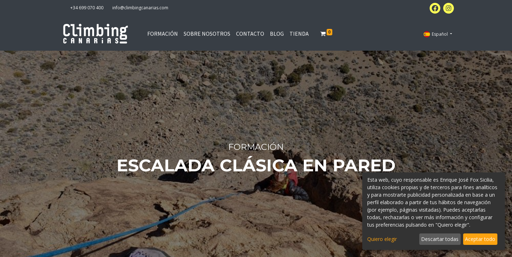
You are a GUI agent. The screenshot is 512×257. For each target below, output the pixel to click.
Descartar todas (440, 239)
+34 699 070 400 (86, 8)
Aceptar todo (480, 239)
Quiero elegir (382, 239)
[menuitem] (162, 33)
